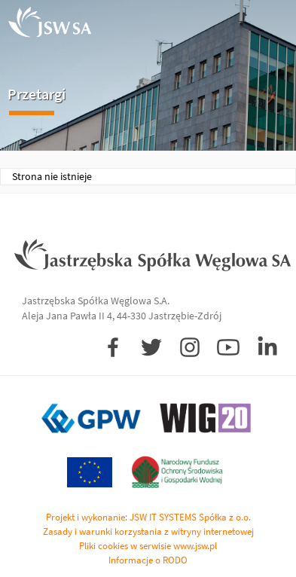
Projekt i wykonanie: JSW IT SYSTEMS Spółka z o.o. (148, 517)
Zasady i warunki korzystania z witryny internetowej (148, 531)
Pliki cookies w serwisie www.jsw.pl (148, 545)
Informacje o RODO (148, 560)
